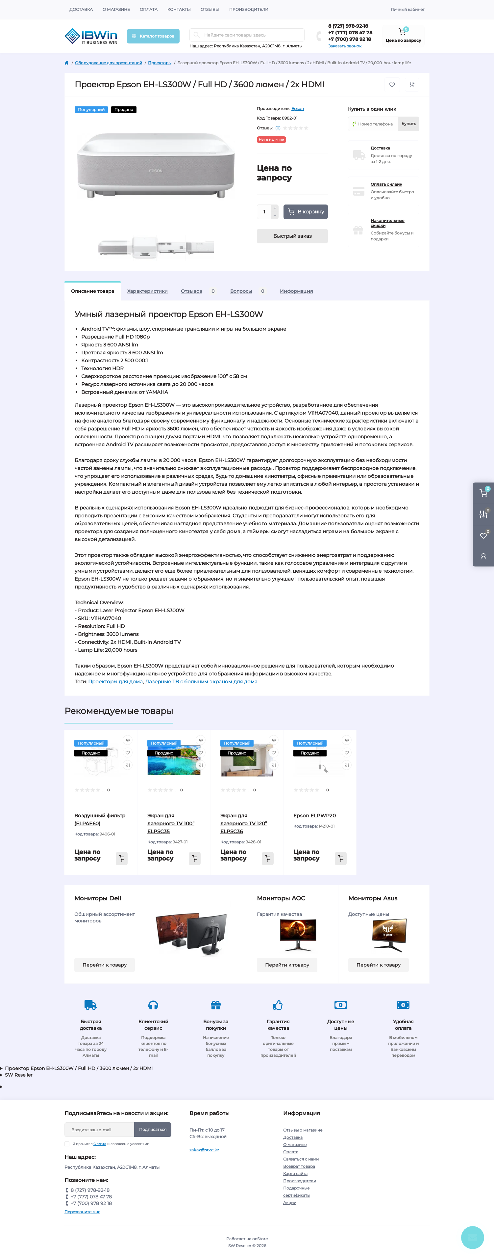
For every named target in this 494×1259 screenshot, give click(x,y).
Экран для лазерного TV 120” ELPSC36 (243, 823)
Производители (248, 9)
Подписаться (152, 1129)
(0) (278, 128)
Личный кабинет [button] (408, 9)
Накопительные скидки (388, 223)
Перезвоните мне (82, 1211)
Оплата (149, 9)
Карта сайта (295, 1173)
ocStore (260, 1238)
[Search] (196, 34)
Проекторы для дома (115, 681)
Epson (297, 108)
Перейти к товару (105, 965)
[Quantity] (264, 212)
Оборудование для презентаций (108, 62)
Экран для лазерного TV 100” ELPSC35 (170, 823)
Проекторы (159, 62)
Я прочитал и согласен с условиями (111, 1143)
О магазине (116, 9)
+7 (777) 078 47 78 (350, 33)
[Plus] (275, 208)
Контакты (179, 9)
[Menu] (153, 36)
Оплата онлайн (386, 184)
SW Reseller (19, 1075)
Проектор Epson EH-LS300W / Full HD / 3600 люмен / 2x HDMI (79, 1068)
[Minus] (275, 215)
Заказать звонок (344, 45)
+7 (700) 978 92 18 (349, 39)
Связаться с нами (301, 1159)
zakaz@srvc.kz (204, 1149)
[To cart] (122, 858)
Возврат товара (299, 1166)
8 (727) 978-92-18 (348, 26)
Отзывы (210, 9)
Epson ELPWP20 (314, 815)
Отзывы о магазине (302, 1130)
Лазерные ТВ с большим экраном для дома (201, 681)
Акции (289, 1202)
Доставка (81, 9)
